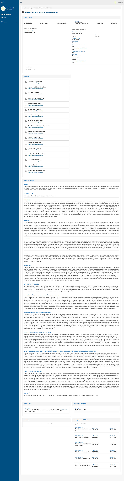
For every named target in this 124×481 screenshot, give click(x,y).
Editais (9, 22)
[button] (46, 82)
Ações (9, 17)
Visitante (118, 2)
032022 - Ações (44, 23)
